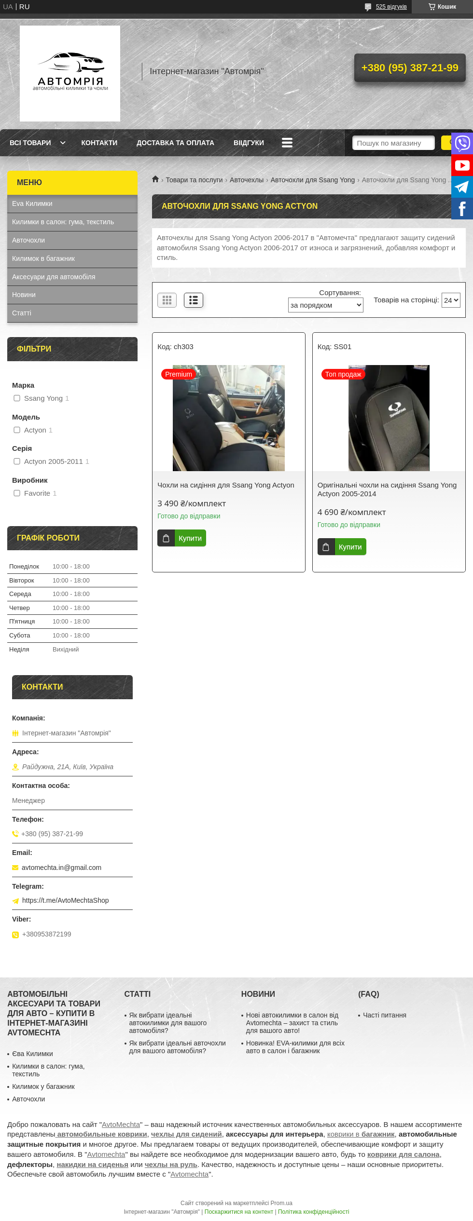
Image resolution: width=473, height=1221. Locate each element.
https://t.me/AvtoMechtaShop (65, 900)
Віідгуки (249, 143)
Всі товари (30, 143)
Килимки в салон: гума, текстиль (63, 222)
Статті (21, 313)
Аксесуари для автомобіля (54, 277)
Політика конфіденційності (313, 1211)
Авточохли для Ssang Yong (313, 180)
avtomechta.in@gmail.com (61, 867)
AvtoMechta (121, 1124)
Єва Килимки (32, 1054)
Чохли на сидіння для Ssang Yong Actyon (225, 485)
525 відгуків (391, 6)
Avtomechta (106, 1154)
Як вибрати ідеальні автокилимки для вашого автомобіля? (168, 1022)
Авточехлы (247, 180)
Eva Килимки (32, 203)
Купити (190, 538)
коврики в (361, 1134)
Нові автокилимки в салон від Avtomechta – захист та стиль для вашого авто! (292, 1022)
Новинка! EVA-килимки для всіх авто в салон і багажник (295, 1047)
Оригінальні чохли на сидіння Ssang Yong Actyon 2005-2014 (387, 489)
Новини (24, 294)
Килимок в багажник (43, 258)
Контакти (99, 143)
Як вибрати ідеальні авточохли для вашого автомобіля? (177, 1047)
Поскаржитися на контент (239, 1211)
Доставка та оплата (175, 143)
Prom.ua (281, 1203)
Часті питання (384, 1015)
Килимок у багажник (43, 1086)
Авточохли (28, 240)
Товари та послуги (194, 180)
